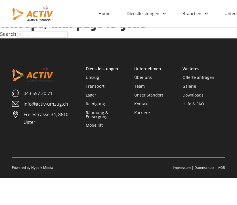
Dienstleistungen (143, 13)
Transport (95, 86)
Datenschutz (204, 167)
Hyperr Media (42, 167)
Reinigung (95, 103)
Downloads (193, 95)
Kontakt (141, 103)
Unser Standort (148, 95)
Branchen (192, 13)
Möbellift (94, 125)
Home (104, 13)
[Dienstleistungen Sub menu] (164, 13)
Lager (91, 95)
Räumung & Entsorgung (97, 114)
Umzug (92, 77)
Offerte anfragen (198, 77)
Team (139, 86)
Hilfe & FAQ (193, 103)
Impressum (182, 167)
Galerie (189, 86)
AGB (221, 167)
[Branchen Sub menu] (206, 13)
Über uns (143, 77)
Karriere (142, 112)
